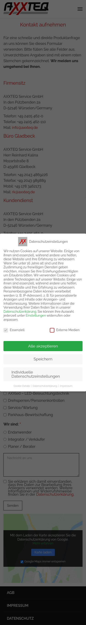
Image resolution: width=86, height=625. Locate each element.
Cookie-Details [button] (22, 386)
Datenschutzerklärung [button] (45, 386)
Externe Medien (65, 330)
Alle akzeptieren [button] (43, 346)
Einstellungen (36, 315)
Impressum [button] (66, 386)
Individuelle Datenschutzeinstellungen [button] (35, 374)
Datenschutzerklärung (19, 311)
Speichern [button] (43, 359)
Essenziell (14, 330)
